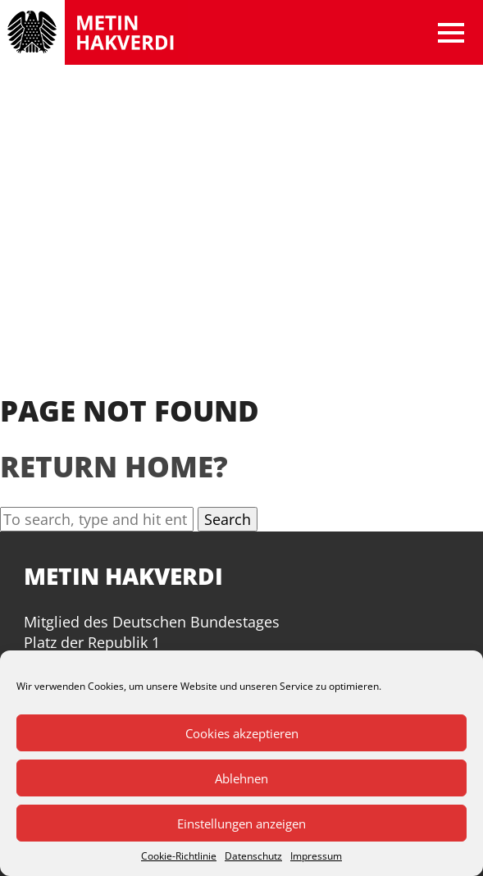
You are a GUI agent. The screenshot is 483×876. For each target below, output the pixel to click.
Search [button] (227, 519)
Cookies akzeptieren (241, 733)
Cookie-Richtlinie (178, 856)
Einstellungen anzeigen (241, 823)
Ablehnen (241, 778)
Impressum (316, 856)
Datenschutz (253, 856)
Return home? (114, 466)
